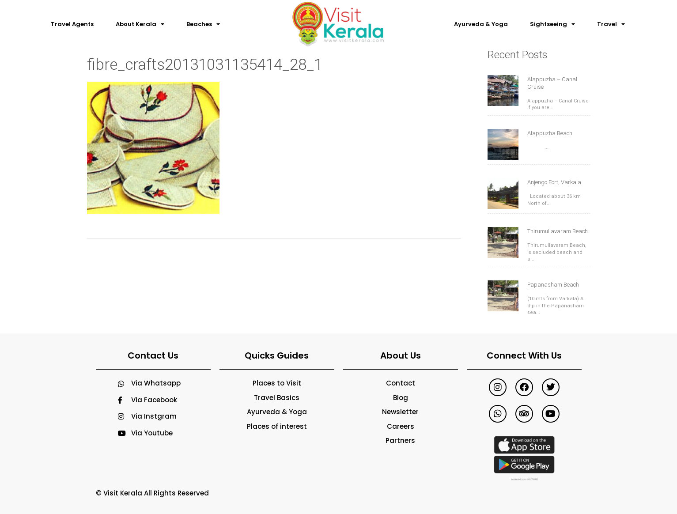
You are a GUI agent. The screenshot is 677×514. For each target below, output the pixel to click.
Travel (611, 24)
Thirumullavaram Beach (557, 231)
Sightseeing (552, 24)
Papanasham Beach (553, 284)
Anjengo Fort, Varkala (554, 182)
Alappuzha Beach (549, 133)
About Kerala (140, 24)
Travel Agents (72, 24)
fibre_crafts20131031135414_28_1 (204, 65)
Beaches (203, 24)
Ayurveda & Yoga (481, 24)
